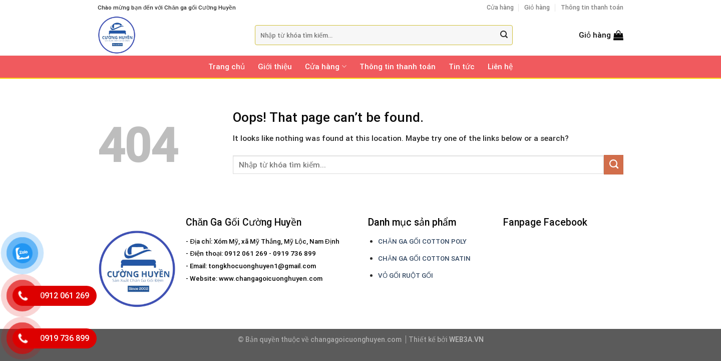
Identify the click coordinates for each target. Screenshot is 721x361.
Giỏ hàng (537, 7)
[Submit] (504, 35)
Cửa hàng (500, 7)
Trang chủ (226, 66)
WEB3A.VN (466, 339)
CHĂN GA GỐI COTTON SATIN (424, 258)
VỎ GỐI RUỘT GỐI (405, 275)
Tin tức (462, 66)
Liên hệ (500, 66)
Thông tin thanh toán (592, 7)
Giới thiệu (275, 66)
